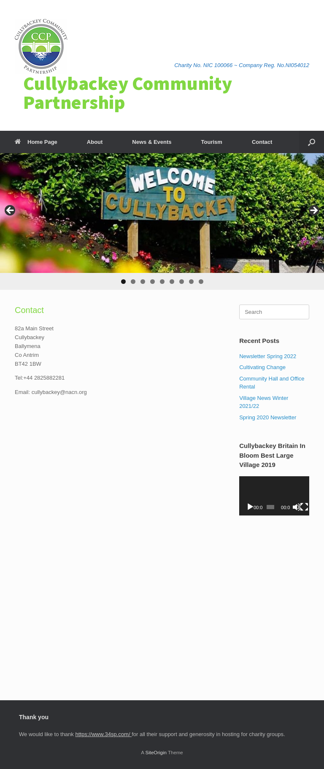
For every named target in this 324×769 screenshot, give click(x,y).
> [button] (313, 211)
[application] (274, 495)
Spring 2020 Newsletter (267, 417)
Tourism (211, 142)
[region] (162, 221)
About (95, 142)
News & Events (151, 142)
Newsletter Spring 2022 (267, 356)
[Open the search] (311, 142)
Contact (262, 142)
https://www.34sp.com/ (103, 734)
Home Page (36, 142)
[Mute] (296, 507)
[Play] (250, 507)
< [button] (10, 211)
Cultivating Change (262, 367)
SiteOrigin (156, 752)
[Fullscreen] (304, 507)
